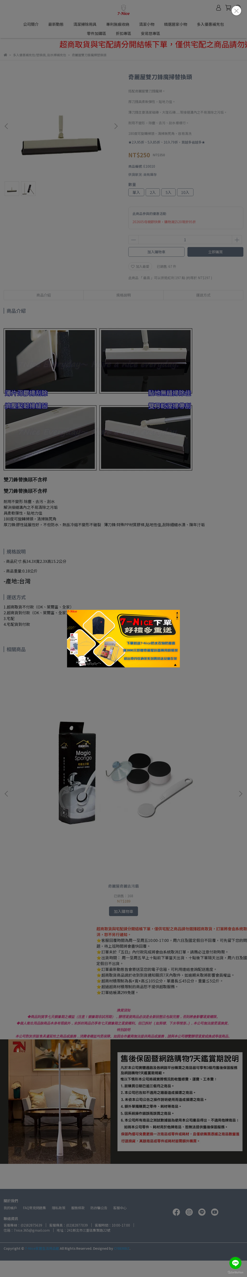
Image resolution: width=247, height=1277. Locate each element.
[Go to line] (235, 1263)
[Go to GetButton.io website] (235, 1272)
